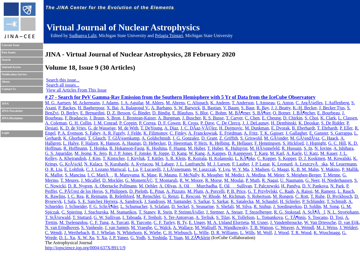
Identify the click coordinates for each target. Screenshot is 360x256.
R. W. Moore (191, 180)
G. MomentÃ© (138, 180)
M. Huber (196, 148)
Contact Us (9, 88)
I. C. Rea (76, 196)
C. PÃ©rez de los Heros (81, 191)
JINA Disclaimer (12, 118)
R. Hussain (291, 148)
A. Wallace (183, 227)
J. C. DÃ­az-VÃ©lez (199, 128)
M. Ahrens (175, 102)
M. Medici (234, 175)
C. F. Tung (99, 222)
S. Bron (113, 117)
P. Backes (66, 107)
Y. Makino (330, 169)
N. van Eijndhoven (62, 227)
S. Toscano (318, 217)
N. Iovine (322, 148)
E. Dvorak (280, 128)
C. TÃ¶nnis (295, 217)
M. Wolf (264, 232)
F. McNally (189, 175)
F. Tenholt (152, 217)
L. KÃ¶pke (245, 158)
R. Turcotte (141, 222)
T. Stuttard (82, 217)
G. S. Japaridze (58, 153)
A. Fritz (251, 133)
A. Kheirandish (72, 158)
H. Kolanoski (221, 158)
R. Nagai (270, 180)
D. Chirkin (292, 117)
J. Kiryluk (136, 158)
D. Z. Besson (118, 112)
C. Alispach (197, 102)
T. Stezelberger (258, 212)
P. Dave (207, 123)
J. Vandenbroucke (286, 222)
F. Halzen (89, 143)
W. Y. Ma (240, 169)
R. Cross (190, 123)
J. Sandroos (154, 201)
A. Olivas (167, 185)
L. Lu (133, 169)
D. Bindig (161, 112)
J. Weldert (348, 227)
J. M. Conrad (105, 123)
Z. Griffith (228, 138)
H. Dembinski (283, 123)
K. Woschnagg (327, 232)
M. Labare (164, 164)
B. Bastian (211, 107)
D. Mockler (112, 180)
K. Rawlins (55, 196)
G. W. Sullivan (107, 217)
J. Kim (95, 158)
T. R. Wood (301, 232)
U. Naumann (291, 180)
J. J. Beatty (281, 107)
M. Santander (179, 201)
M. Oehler (148, 185)
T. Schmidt (336, 201)
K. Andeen (220, 102)
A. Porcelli (214, 191)
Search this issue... (63, 80)
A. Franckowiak (202, 133)
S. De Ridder (332, 123)
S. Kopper (287, 158)
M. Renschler (148, 196)
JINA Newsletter (12, 110)
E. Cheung (271, 117)
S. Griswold (251, 138)
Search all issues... (62, 85)
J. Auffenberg (337, 102)
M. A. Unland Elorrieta (228, 222)
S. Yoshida (157, 237)
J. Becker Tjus (332, 107)
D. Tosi (336, 217)
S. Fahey (92, 133)
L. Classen (347, 117)
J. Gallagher (296, 133)
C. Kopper (266, 158)
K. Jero (99, 153)
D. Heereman (180, 143)
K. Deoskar (308, 123)
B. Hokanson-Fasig (126, 148)
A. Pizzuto (175, 191)
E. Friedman (230, 133)
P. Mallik (350, 169)
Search (6, 59)
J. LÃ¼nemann (177, 169)
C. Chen (252, 117)
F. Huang (177, 148)
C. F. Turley (164, 222)
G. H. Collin (80, 123)
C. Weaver (284, 227)
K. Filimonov (155, 133)
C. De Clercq (228, 123)
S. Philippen (116, 191)
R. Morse (213, 180)
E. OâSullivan (235, 185)
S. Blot (201, 112)
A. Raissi (304, 191)
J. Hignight (316, 143)
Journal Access (11, 67)
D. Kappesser (240, 153)
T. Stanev (147, 212)
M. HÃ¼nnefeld (264, 148)
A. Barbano (161, 107)
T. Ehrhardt (327, 128)
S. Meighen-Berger (304, 175)
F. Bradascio (76, 117)
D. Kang (178, 153)
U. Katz (311, 153)
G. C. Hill (337, 143)
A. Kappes (216, 153)
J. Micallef (90, 180)
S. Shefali (225, 206)
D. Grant (209, 138)
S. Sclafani (159, 206)
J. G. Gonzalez (185, 138)
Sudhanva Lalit (82, 35)
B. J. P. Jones (120, 153)
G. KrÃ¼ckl (71, 164)
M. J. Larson (218, 164)
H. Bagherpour (91, 107)
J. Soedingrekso (287, 206)
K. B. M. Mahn (305, 169)
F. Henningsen (267, 143)
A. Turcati (120, 222)
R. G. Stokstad (287, 212)
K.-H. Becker (305, 107)
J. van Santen (117, 227)
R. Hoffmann (75, 148)
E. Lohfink (74, 169)
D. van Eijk (348, 222)
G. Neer (312, 180)
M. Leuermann (343, 164)
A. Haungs (131, 143)
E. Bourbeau (328, 112)
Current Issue (10, 45)
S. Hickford (293, 143)
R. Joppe (161, 153)
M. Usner (259, 222)
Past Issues (8, 52)
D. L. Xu (67, 237)
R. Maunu (168, 175)
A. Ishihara (343, 148)
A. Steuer (234, 212)
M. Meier (275, 175)
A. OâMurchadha (197, 185)
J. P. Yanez (118, 237)
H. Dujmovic (231, 128)
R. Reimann (96, 196)
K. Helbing (220, 143)
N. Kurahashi (117, 164)
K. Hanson (110, 143)
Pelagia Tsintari (169, 35)
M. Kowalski (339, 158)
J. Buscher (191, 117)
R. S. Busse (213, 117)
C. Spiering (72, 212)
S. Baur (247, 107)
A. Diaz (171, 128)
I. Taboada (131, 217)
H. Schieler (290, 201)
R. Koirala (197, 158)
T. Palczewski (266, 185)
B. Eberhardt (303, 128)
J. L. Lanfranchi (190, 164)
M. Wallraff (205, 227)
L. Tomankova (270, 217)
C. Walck (162, 227)
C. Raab (286, 191)
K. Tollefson (243, 217)
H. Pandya (290, 185)
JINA (5, 103)
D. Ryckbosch (339, 196)
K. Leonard (282, 164)
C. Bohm (218, 112)
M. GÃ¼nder (276, 138)
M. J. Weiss (326, 227)
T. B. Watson (261, 227)
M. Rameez (325, 191)
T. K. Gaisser (271, 133)
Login (5, 132)
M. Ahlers (155, 102)
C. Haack (330, 138)
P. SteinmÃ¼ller (189, 212)
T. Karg (261, 153)
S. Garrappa (341, 133)
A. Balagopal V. (134, 107)
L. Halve (71, 143)
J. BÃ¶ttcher (303, 112)
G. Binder (141, 112)
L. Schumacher (133, 206)
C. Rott (301, 196)
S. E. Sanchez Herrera (98, 201)
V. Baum (231, 107)
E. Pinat (157, 191)
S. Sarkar (202, 201)
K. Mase (149, 175)
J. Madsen (260, 169)
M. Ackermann (86, 102)
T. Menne (331, 175)
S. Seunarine (202, 206)
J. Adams (110, 102)
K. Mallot (53, 175)
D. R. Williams (224, 232)
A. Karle (294, 153)
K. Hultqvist (236, 148)
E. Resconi (190, 196)
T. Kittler (155, 158)
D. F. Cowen (169, 123)
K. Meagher (212, 175)
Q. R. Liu (53, 169)
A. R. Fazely (113, 133)
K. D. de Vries (73, 128)
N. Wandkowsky (233, 227)
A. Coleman (56, 123)
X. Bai (112, 107)
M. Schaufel (267, 201)
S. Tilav (223, 217)
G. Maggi (280, 169)
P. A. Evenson (70, 133)
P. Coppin (128, 123)
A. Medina (255, 175)
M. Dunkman (257, 128)
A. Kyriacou (141, 164)
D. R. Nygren (80, 185)
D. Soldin (312, 206)
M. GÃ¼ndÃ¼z (305, 138)
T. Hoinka (98, 148)
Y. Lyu (224, 169)
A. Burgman (169, 117)
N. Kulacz (93, 164)
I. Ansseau (265, 102)
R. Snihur (262, 206)
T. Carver (234, 117)
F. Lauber (240, 164)
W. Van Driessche (320, 222)
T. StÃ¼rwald (57, 217)
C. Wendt (53, 232)
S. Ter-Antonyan (179, 217)
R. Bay (262, 107)
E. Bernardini (92, 112)
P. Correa (147, 123)
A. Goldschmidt (155, 138)
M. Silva (243, 206)
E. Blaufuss (182, 112)
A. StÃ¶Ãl (313, 212)
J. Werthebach (76, 232)
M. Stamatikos (123, 212)
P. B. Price (236, 191)
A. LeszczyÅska (311, 164)
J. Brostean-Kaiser (139, 117)
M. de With (128, 128)
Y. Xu (101, 237)
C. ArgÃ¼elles (309, 102)
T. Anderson (243, 102)
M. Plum (195, 191)
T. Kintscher (114, 158)
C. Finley (178, 133)
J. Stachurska (96, 212)
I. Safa (70, 201)
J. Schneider (76, 206)
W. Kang (196, 153)
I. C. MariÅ (99, 175)
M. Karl (277, 153)
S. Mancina (75, 175)
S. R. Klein (175, 158)
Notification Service (14, 74)
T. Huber (215, 148)
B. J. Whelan (103, 232)
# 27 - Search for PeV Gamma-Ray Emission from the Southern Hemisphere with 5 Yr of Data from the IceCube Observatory (180, 97)
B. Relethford (121, 196)
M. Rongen (283, 196)
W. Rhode (211, 196)
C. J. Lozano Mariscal (106, 169)
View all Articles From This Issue (76, 90)
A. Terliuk (204, 217)
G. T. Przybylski (262, 191)
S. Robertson (259, 196)
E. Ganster (318, 133)
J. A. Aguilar (132, 102)
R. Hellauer (242, 143)
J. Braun (96, 117)
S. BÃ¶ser (261, 112)
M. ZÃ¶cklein (197, 237)
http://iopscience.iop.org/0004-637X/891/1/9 (85, 247)
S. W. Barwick (187, 107)
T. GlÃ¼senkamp (124, 138)
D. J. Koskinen (311, 158)
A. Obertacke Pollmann (115, 185)
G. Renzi (171, 196)
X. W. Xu (85, 237)
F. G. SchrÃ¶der (103, 206)
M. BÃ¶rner (239, 112)
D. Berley (69, 112)
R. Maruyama (126, 175)
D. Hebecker (154, 143)
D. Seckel (180, 206)
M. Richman (233, 196)
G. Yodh (137, 237)
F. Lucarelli (150, 169)
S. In (308, 148)
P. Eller (346, 128)
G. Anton (285, 102)
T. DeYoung (151, 128)
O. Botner (281, 112)
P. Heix (200, 143)
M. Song (331, 206)
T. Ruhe (317, 196)
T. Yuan (176, 237)
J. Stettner (215, 212)
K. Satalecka (242, 201)
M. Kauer (329, 153)
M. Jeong (83, 153)
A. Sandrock (131, 201)
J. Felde (134, 133)
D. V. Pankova (315, 185)
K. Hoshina (157, 148)
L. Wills (247, 232)
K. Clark (328, 117)
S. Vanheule (91, 227)
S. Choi (311, 117)
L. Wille (201, 232)
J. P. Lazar (260, 164)
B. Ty (181, 222)
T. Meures (69, 180)
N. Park (337, 185)
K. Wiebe (152, 232)
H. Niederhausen (337, 180)
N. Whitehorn (129, 232)
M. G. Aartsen (58, 102)
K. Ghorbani (74, 138)
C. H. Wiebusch (177, 232)
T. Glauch (97, 138)
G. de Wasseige (102, 128)
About (6, 81)
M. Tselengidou (73, 222)
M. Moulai (233, 180)
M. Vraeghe (141, 227)
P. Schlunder (313, 201)
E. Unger (197, 222)
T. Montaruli (166, 180)
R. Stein (165, 212)
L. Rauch (346, 191)
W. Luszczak (204, 169)
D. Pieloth (138, 191)
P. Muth (253, 180)
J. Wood (281, 232)
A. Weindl (305, 227)
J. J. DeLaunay (255, 123)
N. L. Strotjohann (343, 212)
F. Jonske (142, 153)
